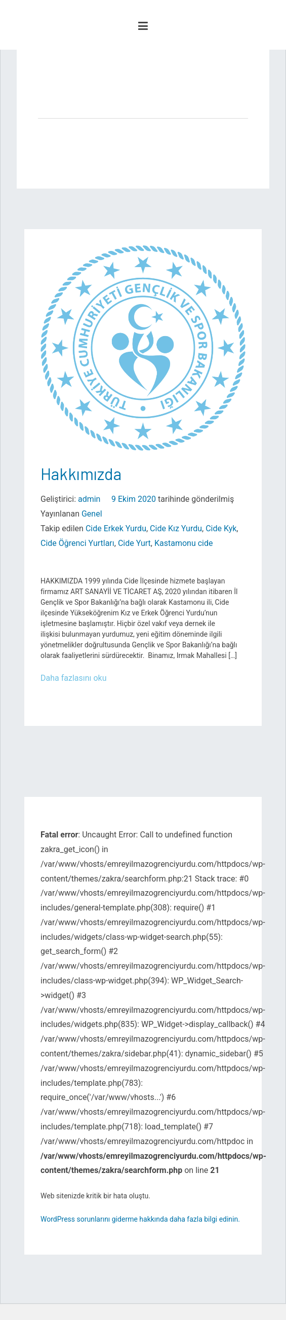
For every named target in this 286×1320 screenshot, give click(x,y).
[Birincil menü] (143, 26)
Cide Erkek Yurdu (116, 528)
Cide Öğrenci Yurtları (77, 543)
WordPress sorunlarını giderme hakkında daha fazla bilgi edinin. (140, 1219)
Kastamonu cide (183, 543)
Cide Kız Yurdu (176, 528)
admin (89, 499)
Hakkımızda (80, 473)
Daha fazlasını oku (73, 678)
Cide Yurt (134, 543)
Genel (91, 514)
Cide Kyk (221, 528)
